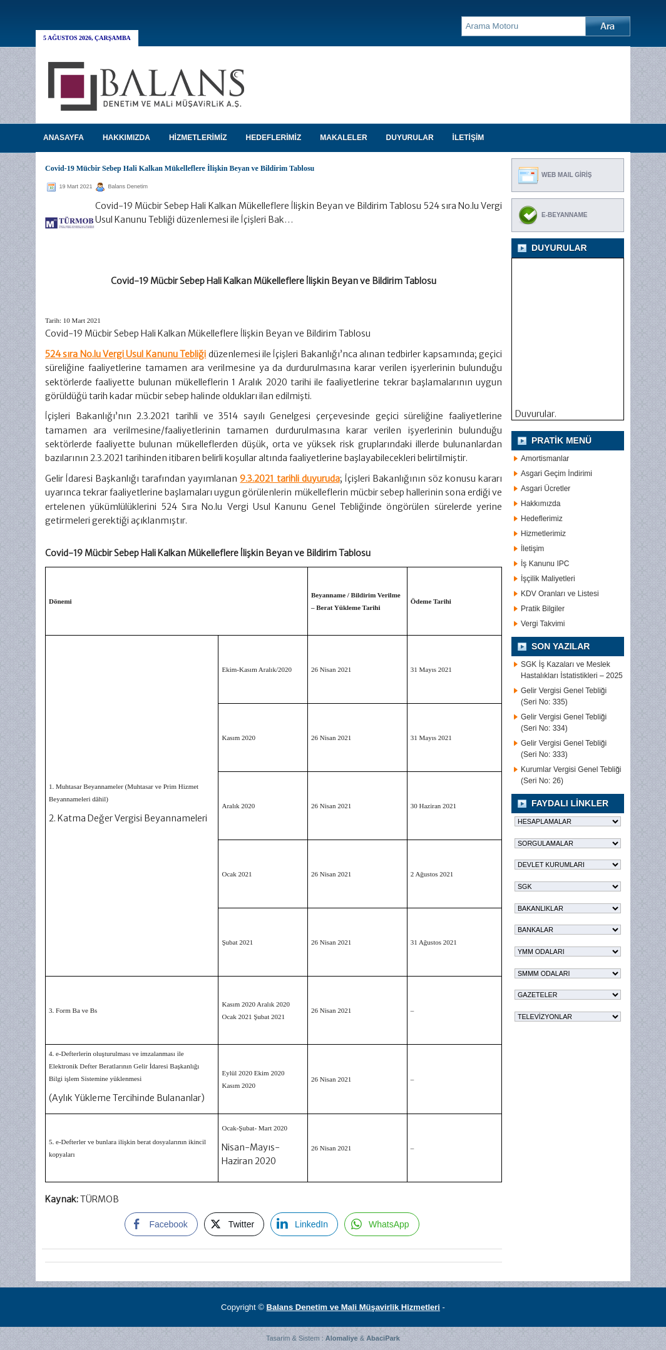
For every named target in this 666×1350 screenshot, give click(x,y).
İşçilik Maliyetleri (548, 578)
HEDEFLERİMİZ (274, 137)
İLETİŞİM (468, 137)
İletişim (532, 548)
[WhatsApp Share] (381, 1224)
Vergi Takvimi (543, 623)
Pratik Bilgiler (543, 608)
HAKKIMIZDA (126, 137)
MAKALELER (343, 137)
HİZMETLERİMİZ (198, 137)
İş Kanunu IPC (545, 563)
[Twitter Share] (234, 1224)
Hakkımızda (540, 503)
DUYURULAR (410, 137)
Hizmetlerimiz (543, 533)
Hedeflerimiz (542, 518)
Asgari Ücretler (545, 488)
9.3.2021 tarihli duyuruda (289, 478)
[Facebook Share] (161, 1224)
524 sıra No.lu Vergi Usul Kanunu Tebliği (125, 354)
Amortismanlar (545, 458)
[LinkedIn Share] (304, 1224)
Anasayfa (63, 137)
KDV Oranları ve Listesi (560, 593)
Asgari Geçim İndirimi (556, 473)
